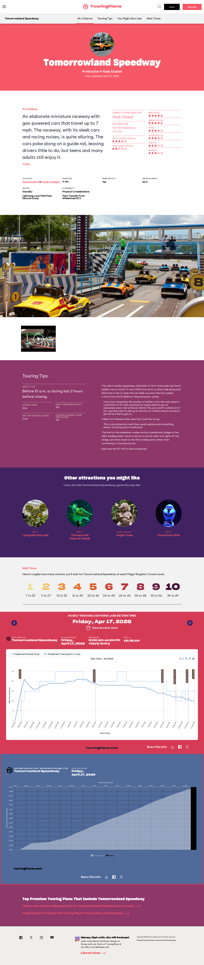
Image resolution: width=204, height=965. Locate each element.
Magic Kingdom (112, 71)
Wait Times (154, 18)
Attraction (92, 71)
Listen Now (94, 953)
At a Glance (84, 18)
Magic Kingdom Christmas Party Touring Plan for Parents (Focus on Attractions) (75, 913)
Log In (172, 7)
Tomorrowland (30, 181)
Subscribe (192, 7)
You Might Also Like (129, 18)
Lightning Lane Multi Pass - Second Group (37, 197)
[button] (180, 658)
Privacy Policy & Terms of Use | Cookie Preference (156, 940)
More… (26, 164)
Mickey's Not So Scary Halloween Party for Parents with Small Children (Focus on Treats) (81, 906)
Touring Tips (105, 18)
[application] (102, 696)
